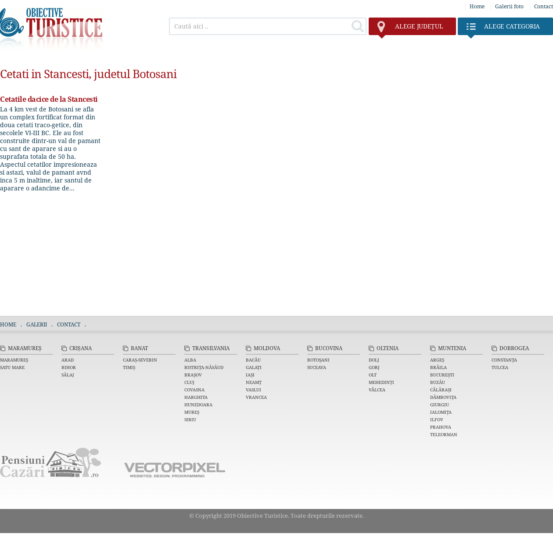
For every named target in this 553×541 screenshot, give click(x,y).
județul (410, 28)
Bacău (253, 360)
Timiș (129, 367)
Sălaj (67, 375)
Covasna (194, 390)
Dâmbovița (443, 397)
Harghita (196, 397)
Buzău (437, 382)
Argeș (437, 360)
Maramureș (25, 348)
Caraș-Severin (140, 360)
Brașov (193, 375)
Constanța (504, 360)
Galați (254, 367)
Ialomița (441, 412)
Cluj (189, 382)
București (442, 375)
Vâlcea (377, 390)
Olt (373, 375)
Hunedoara (198, 404)
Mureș (191, 412)
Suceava (316, 367)
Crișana (80, 348)
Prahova (440, 427)
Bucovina (328, 348)
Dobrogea (514, 348)
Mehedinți (381, 382)
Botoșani (318, 360)
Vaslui (253, 390)
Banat (139, 348)
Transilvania (211, 348)
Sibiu (190, 419)
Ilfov (436, 419)
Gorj (374, 367)
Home (477, 6)
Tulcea (500, 367)
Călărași (441, 390)
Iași (250, 375)
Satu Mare (12, 367)
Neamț (254, 382)
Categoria (503, 28)
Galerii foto (509, 6)
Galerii (36, 324)
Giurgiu (439, 404)
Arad (67, 360)
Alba (190, 360)
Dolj (374, 360)
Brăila (438, 367)
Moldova (267, 348)
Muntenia (452, 348)
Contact (543, 6)
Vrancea (256, 397)
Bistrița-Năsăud (203, 367)
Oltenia (388, 348)
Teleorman (443, 434)
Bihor (68, 367)
